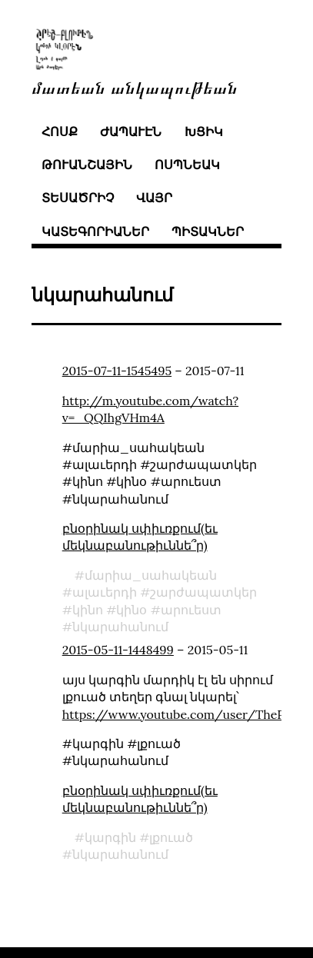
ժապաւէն (130, 131)
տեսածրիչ (78, 197)
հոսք (60, 131)
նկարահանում (120, 626)
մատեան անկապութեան (135, 86)
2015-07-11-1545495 (116, 370)
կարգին (110, 837)
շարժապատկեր (203, 592)
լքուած (171, 837)
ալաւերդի (104, 592)
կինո (87, 609)
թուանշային (87, 164)
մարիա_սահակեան (151, 575)
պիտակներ (207, 231)
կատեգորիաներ (95, 231)
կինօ (131, 609)
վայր (154, 197)
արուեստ (191, 609)
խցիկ (204, 131)
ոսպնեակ (187, 164)
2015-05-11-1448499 (118, 649)
